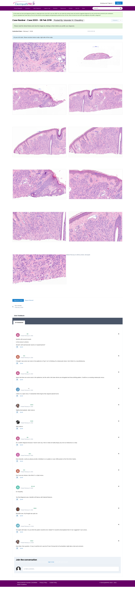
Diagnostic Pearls (18, 301)
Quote (21, 347)
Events (70, 9)
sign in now (51, 562)
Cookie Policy (53, 583)
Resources (63, 9)
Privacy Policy (43, 583)
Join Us (77, 9)
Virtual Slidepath (18, 9)
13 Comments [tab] (19, 323)
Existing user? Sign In (106, 3)
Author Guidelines (22, 585)
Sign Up (119, 3)
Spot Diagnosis (37, 9)
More (83, 9)
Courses (27, 9)
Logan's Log (47, 9)
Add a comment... (29, 569)
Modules (55, 9)
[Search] (101, 9)
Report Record (29, 301)
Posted (27, 336)
